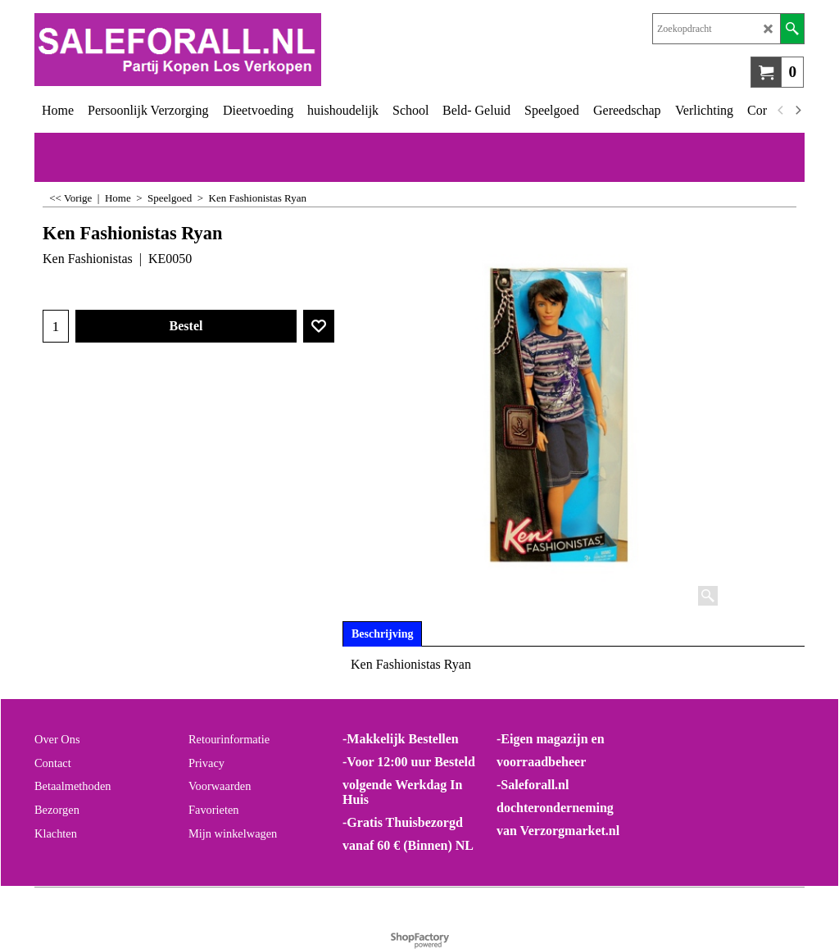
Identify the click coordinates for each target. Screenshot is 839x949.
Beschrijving (382, 634)
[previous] (780, 110)
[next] (797, 110)
